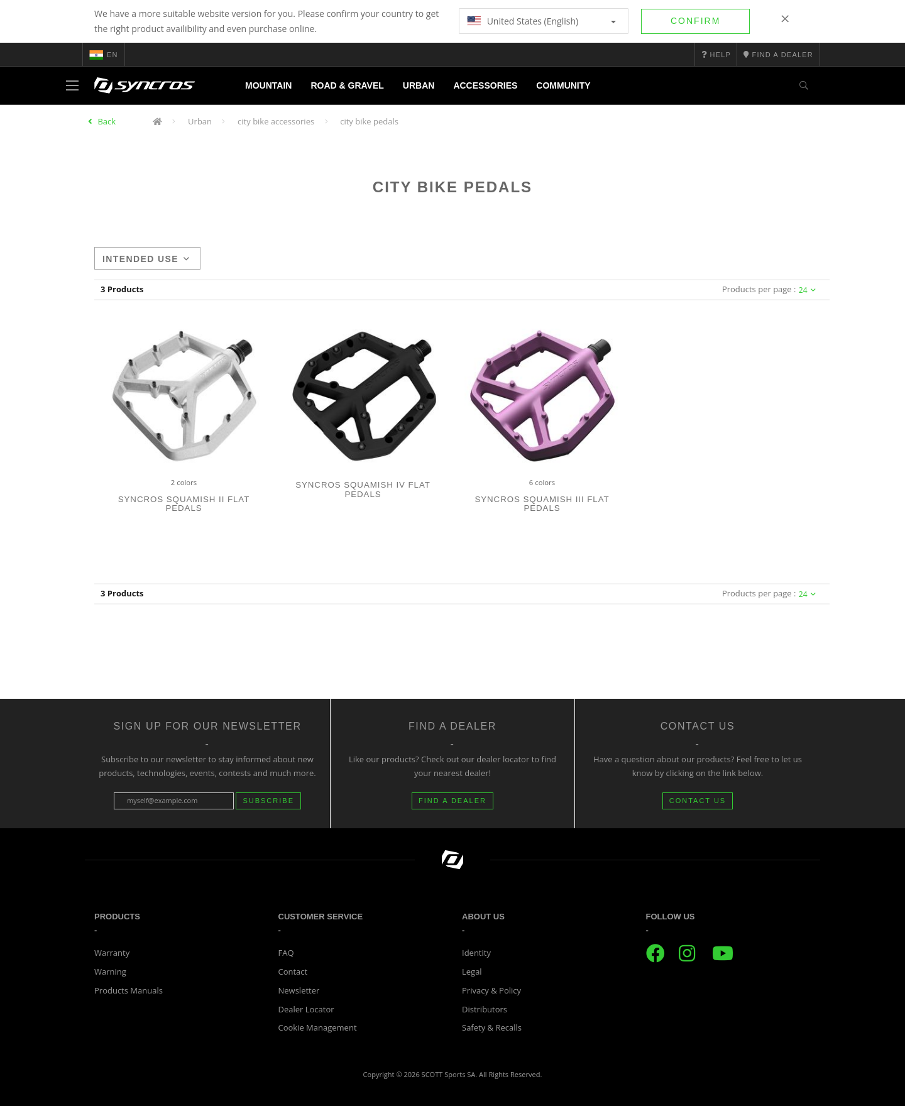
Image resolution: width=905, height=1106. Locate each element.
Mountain (268, 85)
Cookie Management (317, 1027)
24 (807, 290)
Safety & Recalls (492, 1027)
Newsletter (299, 990)
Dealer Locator (306, 1009)
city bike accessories (276, 121)
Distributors (484, 1009)
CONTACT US (698, 800)
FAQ (286, 952)
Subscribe (268, 800)
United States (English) (541, 21)
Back (106, 121)
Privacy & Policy (491, 990)
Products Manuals (128, 990)
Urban (419, 85)
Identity (476, 952)
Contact (293, 971)
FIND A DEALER (452, 800)
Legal (472, 971)
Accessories (485, 85)
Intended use (146, 259)
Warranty (111, 952)
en (103, 55)
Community (563, 85)
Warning (110, 971)
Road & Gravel (346, 85)
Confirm (695, 21)
